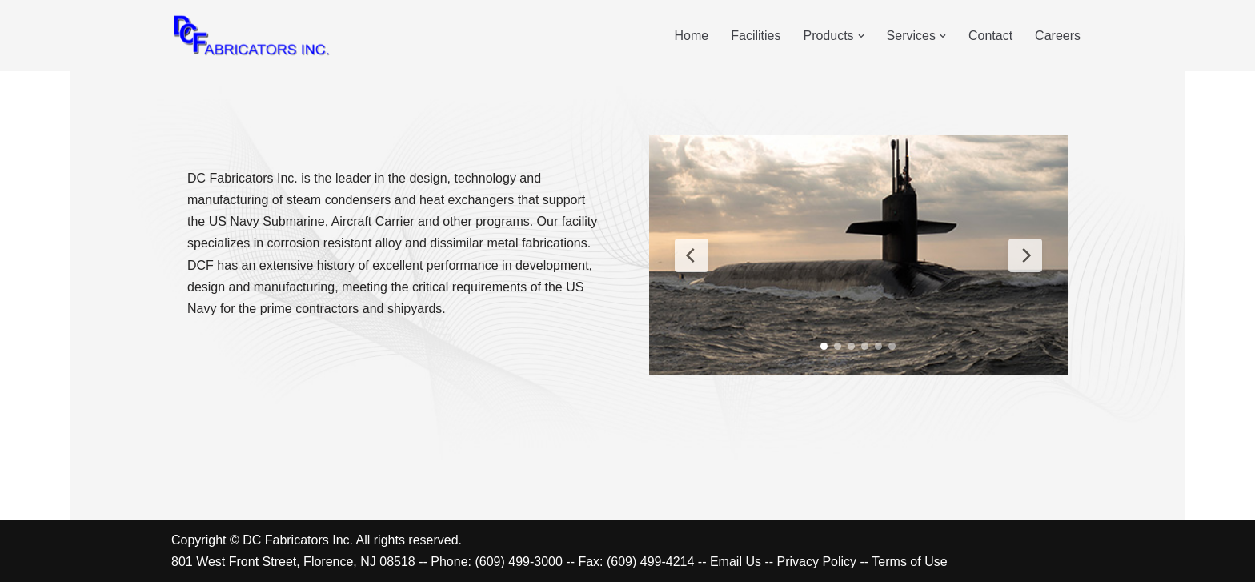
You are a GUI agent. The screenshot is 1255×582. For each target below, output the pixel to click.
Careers (1058, 35)
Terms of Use (909, 561)
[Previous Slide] (691, 255)
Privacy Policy (817, 561)
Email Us (735, 561)
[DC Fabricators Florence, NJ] (251, 35)
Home (692, 35)
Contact (990, 35)
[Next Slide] (1025, 255)
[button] (861, 36)
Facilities (755, 35)
